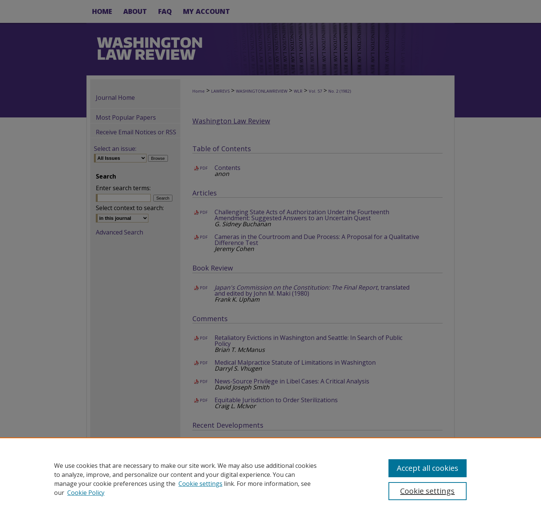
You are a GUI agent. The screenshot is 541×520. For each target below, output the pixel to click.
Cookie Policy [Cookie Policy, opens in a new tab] (85, 492)
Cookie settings (200, 483)
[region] (270, 478)
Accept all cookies (427, 468)
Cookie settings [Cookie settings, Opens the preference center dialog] (427, 491)
